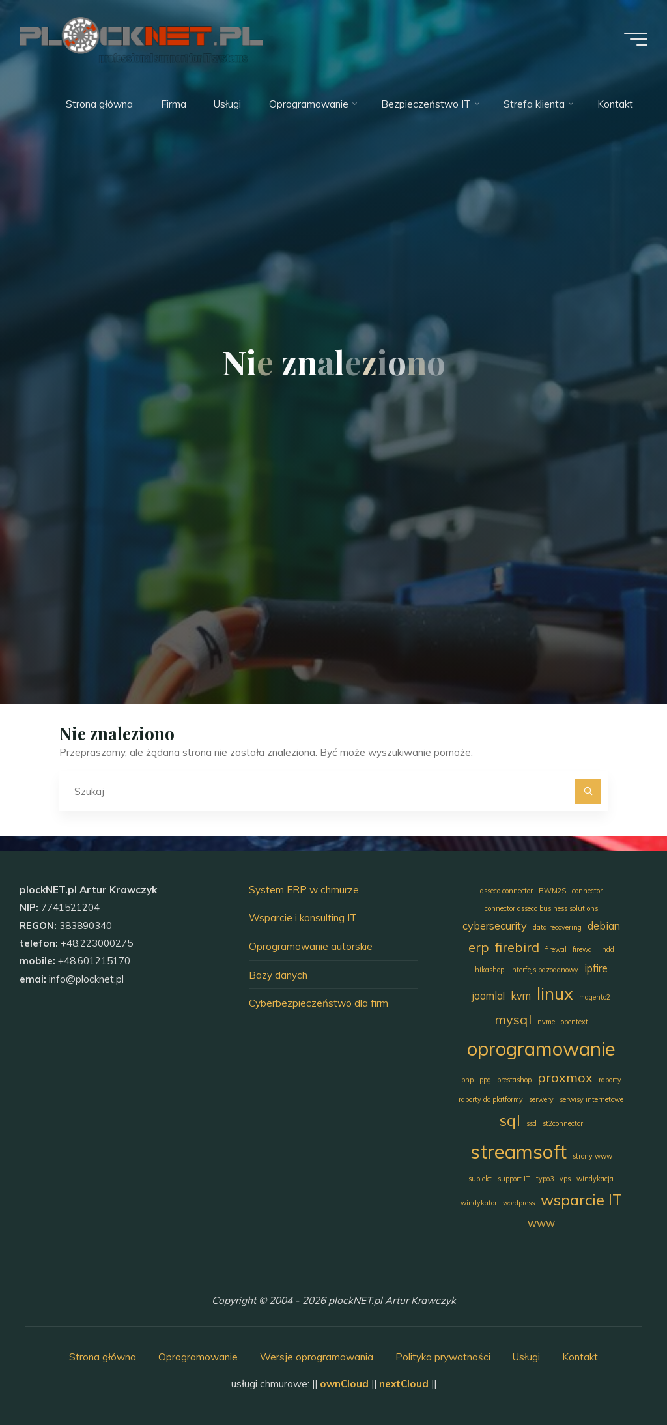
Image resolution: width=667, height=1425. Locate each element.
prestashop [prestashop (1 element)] (514, 1079)
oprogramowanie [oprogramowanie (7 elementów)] (541, 1048)
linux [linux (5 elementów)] (555, 993)
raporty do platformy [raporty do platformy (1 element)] (491, 1099)
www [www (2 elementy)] (541, 1223)
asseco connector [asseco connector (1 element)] (506, 890)
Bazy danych (278, 975)
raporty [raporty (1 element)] (610, 1079)
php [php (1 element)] (467, 1079)
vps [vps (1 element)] (565, 1178)
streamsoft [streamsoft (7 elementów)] (518, 1151)
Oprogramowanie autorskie (311, 946)
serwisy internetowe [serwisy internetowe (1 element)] (591, 1099)
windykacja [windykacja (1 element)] (595, 1178)
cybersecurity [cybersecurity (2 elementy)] (494, 925)
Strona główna (102, 1357)
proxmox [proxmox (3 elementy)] (565, 1077)
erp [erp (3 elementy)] (478, 947)
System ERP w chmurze (304, 890)
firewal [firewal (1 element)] (556, 949)
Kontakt (580, 1357)
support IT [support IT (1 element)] (514, 1178)
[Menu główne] (635, 39)
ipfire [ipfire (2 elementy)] (596, 968)
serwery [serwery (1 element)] (541, 1099)
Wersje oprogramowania (316, 1357)
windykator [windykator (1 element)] (479, 1202)
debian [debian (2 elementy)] (604, 925)
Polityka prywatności (442, 1357)
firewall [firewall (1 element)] (584, 949)
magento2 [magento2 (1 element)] (594, 996)
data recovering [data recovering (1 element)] (557, 927)
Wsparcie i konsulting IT (303, 918)
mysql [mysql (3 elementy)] (513, 1019)
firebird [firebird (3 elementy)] (517, 947)
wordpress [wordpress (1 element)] (519, 1202)
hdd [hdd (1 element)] (608, 949)
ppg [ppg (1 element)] (485, 1079)
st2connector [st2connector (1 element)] (563, 1123)
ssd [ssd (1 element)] (531, 1123)
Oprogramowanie (198, 1357)
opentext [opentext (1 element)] (574, 1021)
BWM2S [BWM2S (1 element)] (552, 890)
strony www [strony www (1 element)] (592, 1155)
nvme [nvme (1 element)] (546, 1021)
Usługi (526, 1357)
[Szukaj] (588, 792)
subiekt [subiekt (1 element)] (480, 1178)
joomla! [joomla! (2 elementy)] (488, 995)
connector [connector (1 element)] (587, 890)
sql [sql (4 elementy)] (510, 1120)
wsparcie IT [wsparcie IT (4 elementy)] (581, 1199)
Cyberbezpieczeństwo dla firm (318, 1003)
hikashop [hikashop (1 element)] (489, 969)
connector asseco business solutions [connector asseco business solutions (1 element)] (541, 908)
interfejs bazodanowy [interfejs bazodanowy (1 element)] (544, 969)
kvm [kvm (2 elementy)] (521, 995)
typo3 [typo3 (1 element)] (545, 1178)
